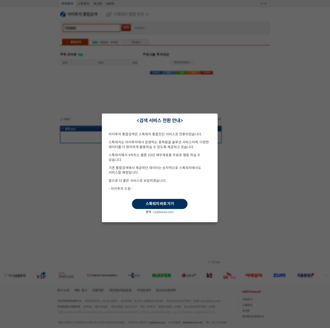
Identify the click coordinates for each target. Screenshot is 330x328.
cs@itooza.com (163, 212)
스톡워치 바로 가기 (160, 203)
